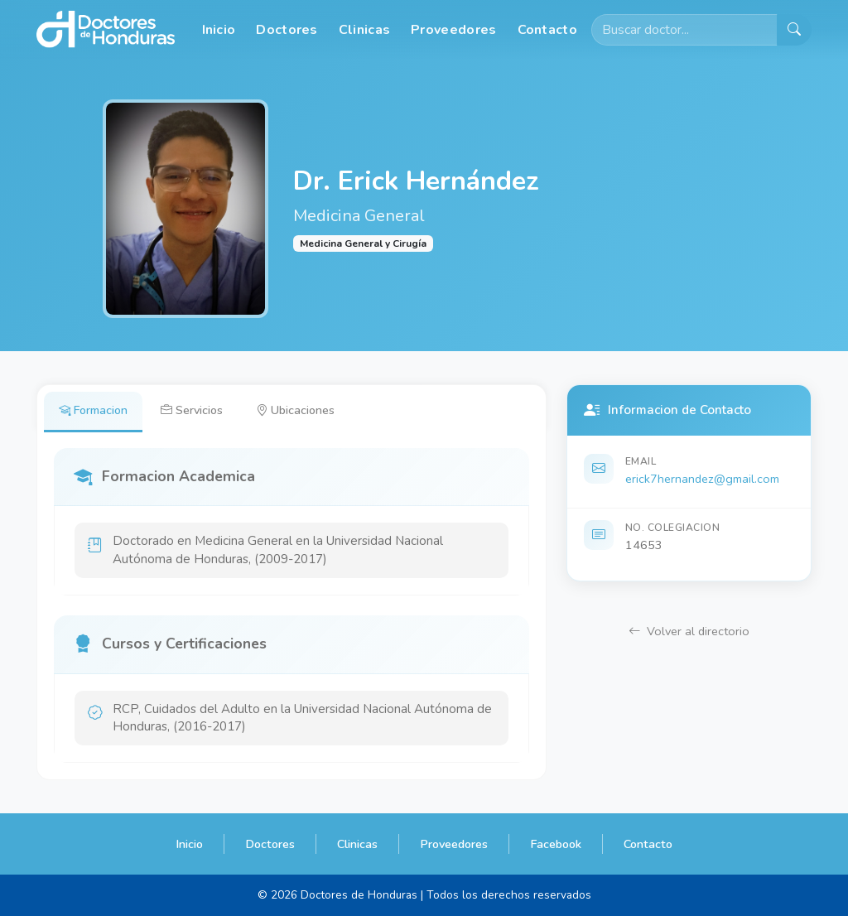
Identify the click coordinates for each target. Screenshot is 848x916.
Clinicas (364, 30)
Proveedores (453, 30)
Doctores (286, 30)
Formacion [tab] (93, 410)
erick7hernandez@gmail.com (702, 478)
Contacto (547, 30)
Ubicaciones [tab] (295, 410)
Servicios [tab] (192, 410)
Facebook (555, 844)
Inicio (219, 30)
